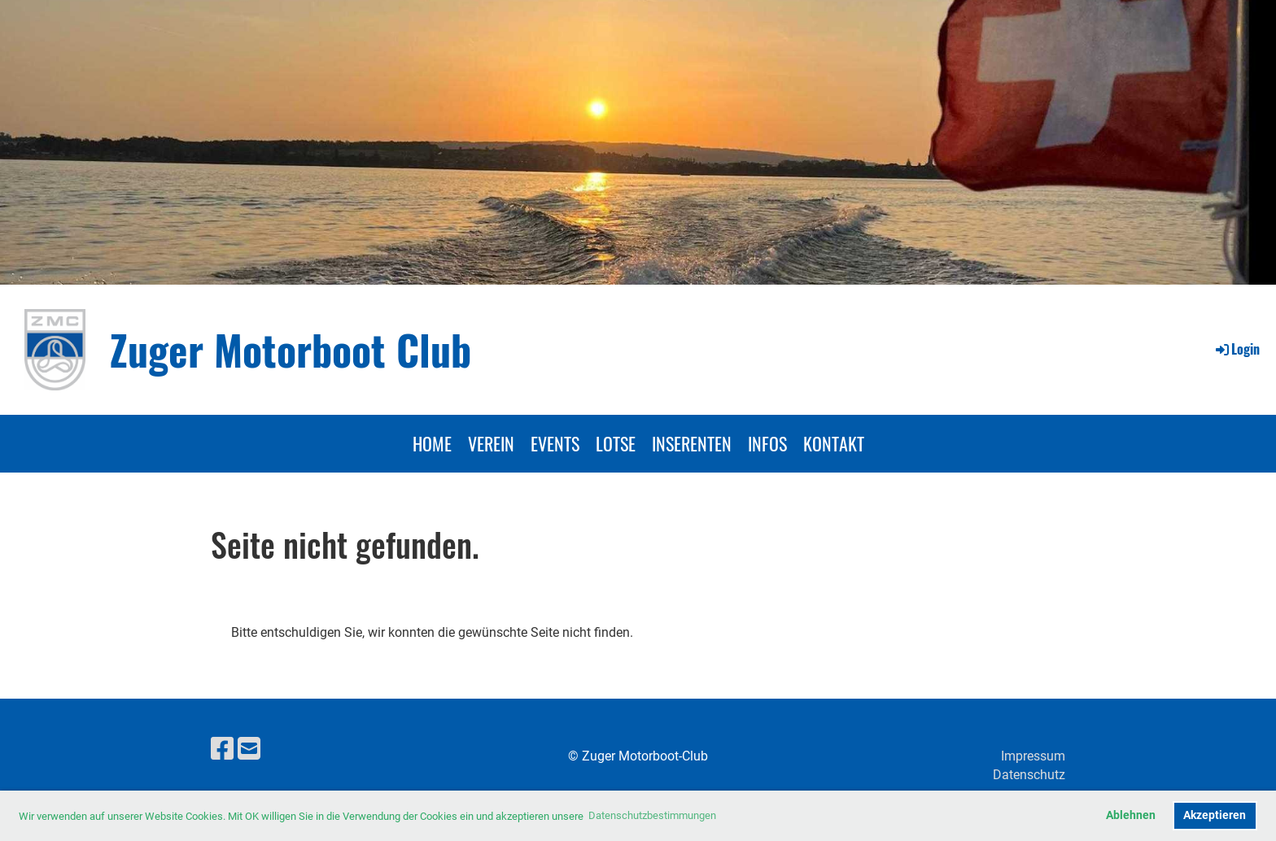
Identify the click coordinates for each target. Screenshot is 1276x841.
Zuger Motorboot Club (290, 348)
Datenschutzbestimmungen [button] (652, 815)
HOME (432, 443)
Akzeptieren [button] (1214, 815)
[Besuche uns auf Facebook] (222, 749)
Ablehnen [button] (1131, 815)
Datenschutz (1029, 774)
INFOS (767, 443)
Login (1236, 349)
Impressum (1033, 756)
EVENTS (555, 443)
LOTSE (616, 443)
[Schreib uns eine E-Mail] (249, 749)
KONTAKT (833, 443)
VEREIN (491, 443)
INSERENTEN (692, 443)
